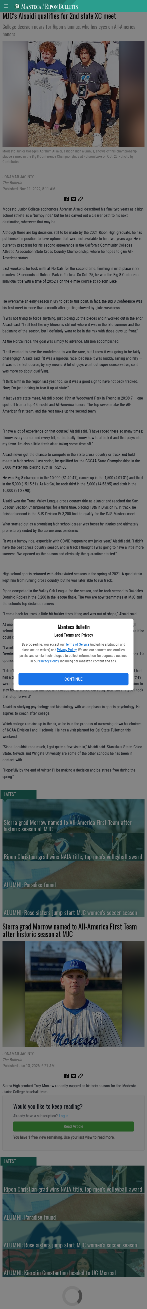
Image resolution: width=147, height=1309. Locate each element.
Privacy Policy (66, 650)
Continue (73, 679)
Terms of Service (78, 644)
